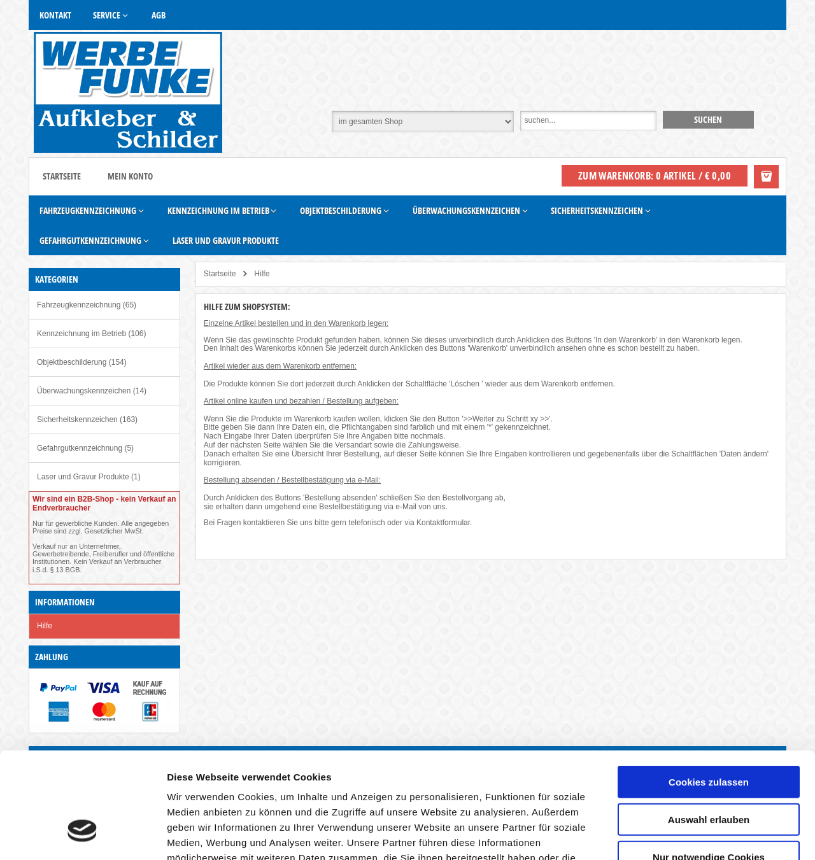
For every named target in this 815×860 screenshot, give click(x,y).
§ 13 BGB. (66, 570)
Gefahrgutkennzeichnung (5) (85, 448)
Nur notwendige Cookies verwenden (709, 773)
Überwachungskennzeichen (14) (91, 390)
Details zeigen (677, 834)
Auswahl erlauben (708, 729)
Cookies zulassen (709, 692)
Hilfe (44, 625)
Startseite (62, 176)
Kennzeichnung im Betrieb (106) (91, 333)
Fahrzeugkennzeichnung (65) (86, 304)
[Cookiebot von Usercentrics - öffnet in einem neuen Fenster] (82, 835)
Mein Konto (130, 176)
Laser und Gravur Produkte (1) (89, 476)
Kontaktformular (443, 522)
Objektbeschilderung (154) (82, 362)
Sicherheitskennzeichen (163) (87, 419)
